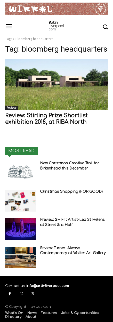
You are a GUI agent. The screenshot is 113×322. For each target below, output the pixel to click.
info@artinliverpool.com (47, 286)
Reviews (11, 107)
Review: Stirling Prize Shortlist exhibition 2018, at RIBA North (46, 118)
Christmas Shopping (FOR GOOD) (71, 192)
